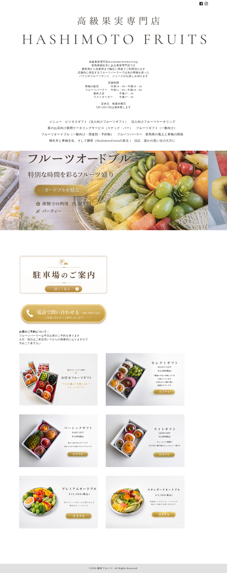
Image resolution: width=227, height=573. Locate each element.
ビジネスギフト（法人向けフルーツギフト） (96, 121)
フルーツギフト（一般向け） (156, 128)
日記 (137, 140)
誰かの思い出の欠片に (159, 140)
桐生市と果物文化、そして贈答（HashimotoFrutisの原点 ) (90, 140)
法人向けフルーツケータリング (153, 121)
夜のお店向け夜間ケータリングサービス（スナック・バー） (90, 128)
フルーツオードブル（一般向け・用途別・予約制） (77, 134)
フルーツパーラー (129, 134)
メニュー (55, 121)
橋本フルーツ (105, 568)
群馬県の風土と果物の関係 (164, 134)
